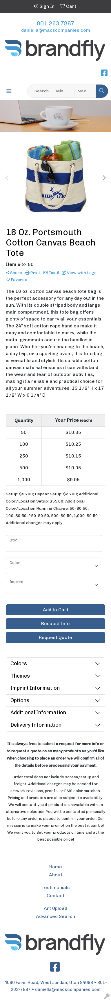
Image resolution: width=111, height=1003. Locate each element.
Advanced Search (55, 916)
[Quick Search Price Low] (63, 91)
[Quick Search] (40, 91)
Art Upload (55, 908)
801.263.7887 (55, 23)
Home (55, 866)
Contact (55, 895)
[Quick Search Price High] (85, 91)
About (55, 875)
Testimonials (55, 887)
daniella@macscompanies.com (55, 30)
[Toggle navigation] (9, 91)
